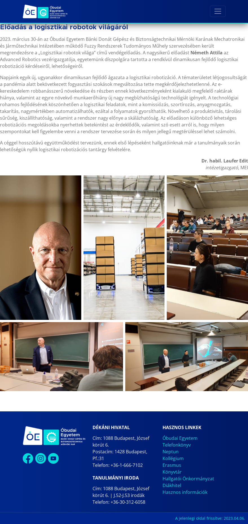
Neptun (171, 452)
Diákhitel (172, 485)
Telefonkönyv (177, 445)
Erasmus (172, 465)
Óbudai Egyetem (180, 438)
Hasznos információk (185, 492)
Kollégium (173, 458)
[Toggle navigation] (218, 11)
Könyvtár (172, 472)
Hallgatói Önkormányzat (188, 479)
